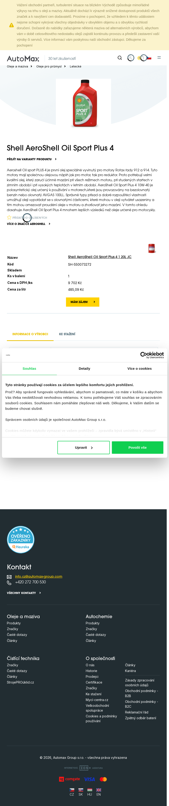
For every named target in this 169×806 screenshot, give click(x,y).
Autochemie (99, 617)
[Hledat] (120, 58)
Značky (12, 629)
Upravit (83, 447)
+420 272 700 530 (30, 582)
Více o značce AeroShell (26, 224)
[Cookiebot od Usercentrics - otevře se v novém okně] (143, 355)
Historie (91, 671)
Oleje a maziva (17, 66)
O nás (90, 665)
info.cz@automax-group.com (38, 577)
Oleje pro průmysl (49, 66)
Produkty (14, 623)
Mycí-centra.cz (97, 700)
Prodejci (92, 676)
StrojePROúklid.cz (20, 682)
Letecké (75, 66)
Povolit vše (138, 447)
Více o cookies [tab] (139, 368)
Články (12, 641)
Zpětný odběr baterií (140, 718)
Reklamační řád (136, 712)
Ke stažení (93, 694)
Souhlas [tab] (29, 368)
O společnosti (100, 659)
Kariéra (130, 671)
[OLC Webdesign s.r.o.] (83, 767)
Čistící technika (23, 659)
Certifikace (94, 682)
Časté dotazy (17, 635)
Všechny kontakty (21, 593)
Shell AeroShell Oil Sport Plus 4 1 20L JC (100, 257)
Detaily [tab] (84, 368)
